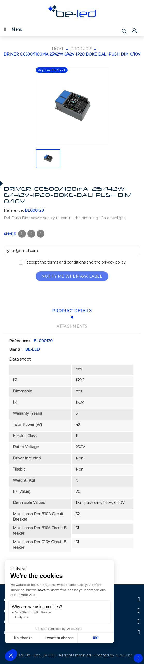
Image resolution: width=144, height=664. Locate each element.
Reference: (14, 210)
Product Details (72, 310)
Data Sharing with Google (32, 612)
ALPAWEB (124, 655)
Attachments (72, 326)
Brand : (15, 349)
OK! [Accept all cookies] (96, 638)
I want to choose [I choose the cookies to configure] (59, 638)
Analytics (21, 617)
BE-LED (32, 349)
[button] (11, 655)
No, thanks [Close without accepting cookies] (23, 638)
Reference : (19, 340)
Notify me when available (72, 276)
